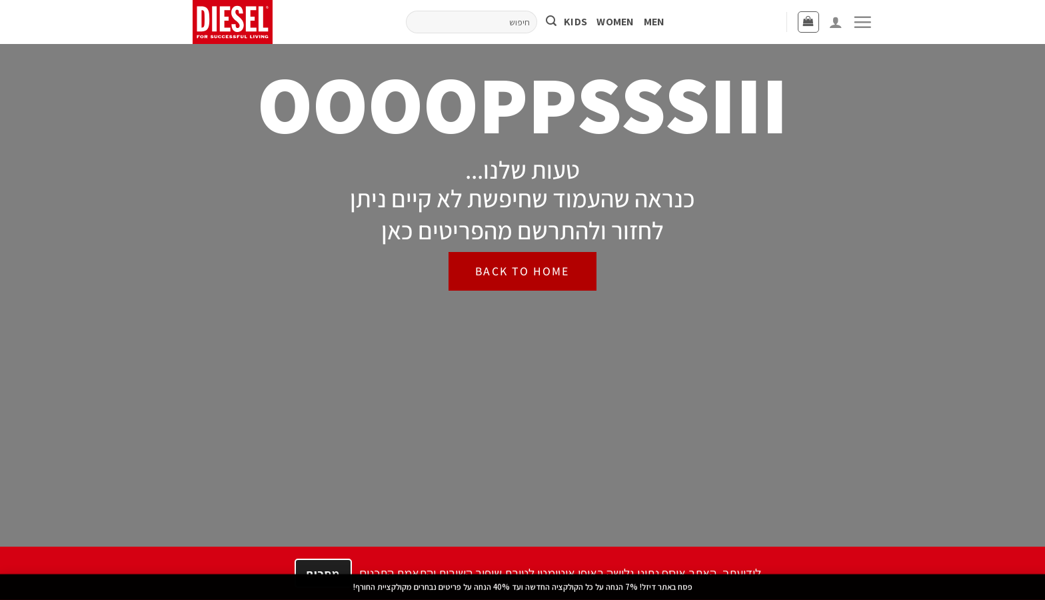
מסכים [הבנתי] (323, 574)
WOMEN (615, 22)
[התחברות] (835, 22)
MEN (654, 22)
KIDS (575, 22)
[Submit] (551, 22)
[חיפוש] (471, 22)
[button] (862, 22)
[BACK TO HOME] (522, 271)
